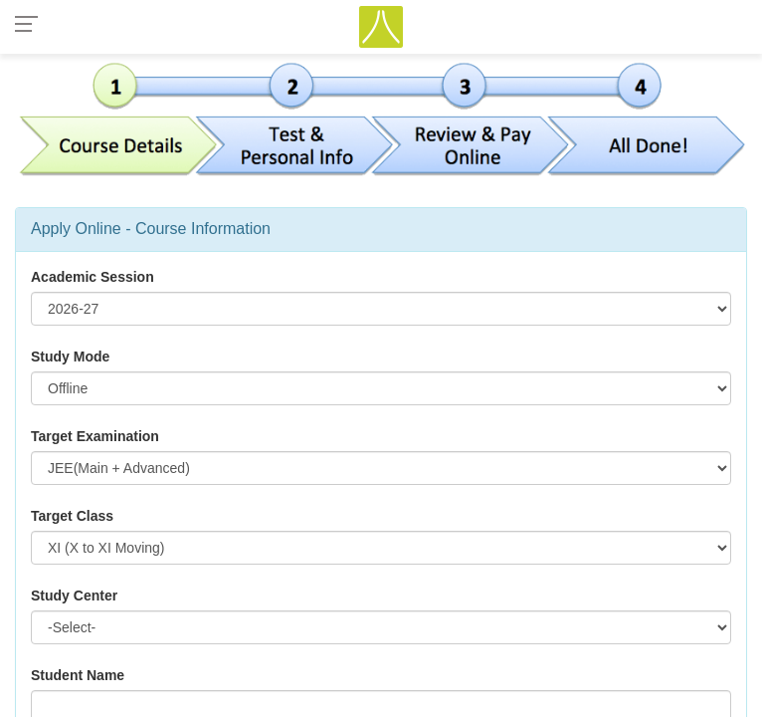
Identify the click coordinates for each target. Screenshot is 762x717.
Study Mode (70, 356)
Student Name (77, 675)
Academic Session (92, 277)
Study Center (74, 595)
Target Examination (95, 436)
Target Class (72, 516)
